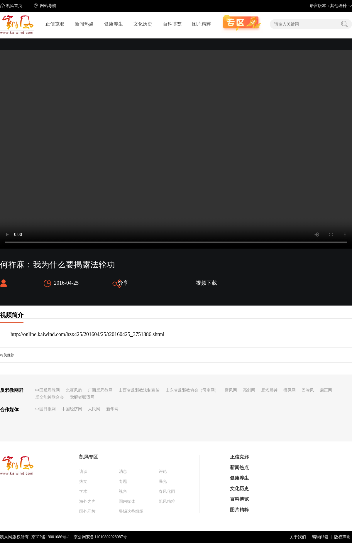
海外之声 (87, 501)
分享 (123, 283)
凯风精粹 (167, 501)
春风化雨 (167, 491)
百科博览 (172, 23)
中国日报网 (45, 409)
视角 (123, 491)
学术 (83, 491)
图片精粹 (201, 23)
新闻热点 (84, 23)
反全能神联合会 (49, 397)
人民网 (94, 409)
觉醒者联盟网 (82, 397)
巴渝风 (308, 390)
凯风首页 (14, 6)
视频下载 (206, 283)
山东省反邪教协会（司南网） (192, 390)
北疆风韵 (74, 390)
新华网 (112, 409)
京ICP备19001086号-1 (50, 537)
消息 (123, 471)
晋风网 (231, 390)
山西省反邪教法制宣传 (139, 390)
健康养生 (113, 23)
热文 (83, 481)
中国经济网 (72, 409)
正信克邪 (54, 23)
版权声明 (342, 537)
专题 (123, 481)
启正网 (326, 390)
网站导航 (48, 6)
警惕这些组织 (131, 511)
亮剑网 (249, 390)
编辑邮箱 (320, 537)
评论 (163, 471)
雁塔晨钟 (269, 390)
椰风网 (289, 390)
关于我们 (298, 537)
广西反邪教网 (100, 390)
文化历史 (142, 23)
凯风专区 (88, 456)
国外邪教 (87, 511)
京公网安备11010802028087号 (100, 537)
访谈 (83, 471)
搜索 (344, 24)
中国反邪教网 (47, 390)
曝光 (163, 481)
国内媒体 (127, 501)
